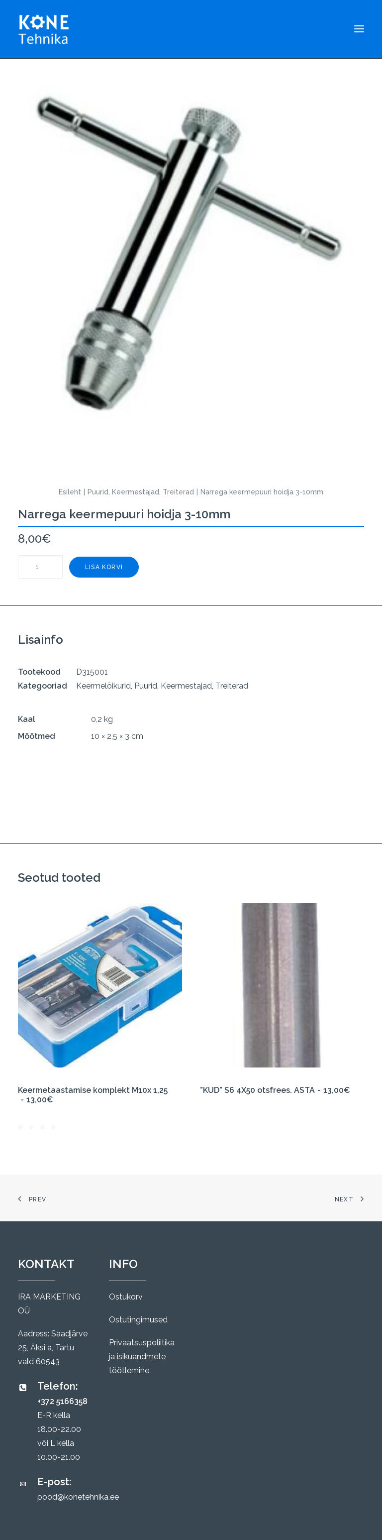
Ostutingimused (138, 1319)
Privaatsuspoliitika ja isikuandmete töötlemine (142, 1356)
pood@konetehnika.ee (78, 1497)
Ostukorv (126, 1297)
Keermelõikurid (103, 686)
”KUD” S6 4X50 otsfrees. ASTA (275, 1090)
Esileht (70, 492)
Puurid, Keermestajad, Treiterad (141, 492)
